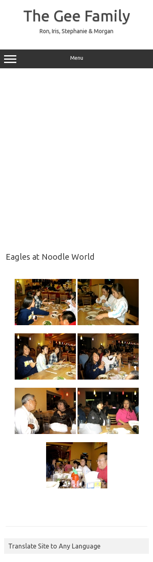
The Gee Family (76, 15)
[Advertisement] (76, 157)
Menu (76, 59)
